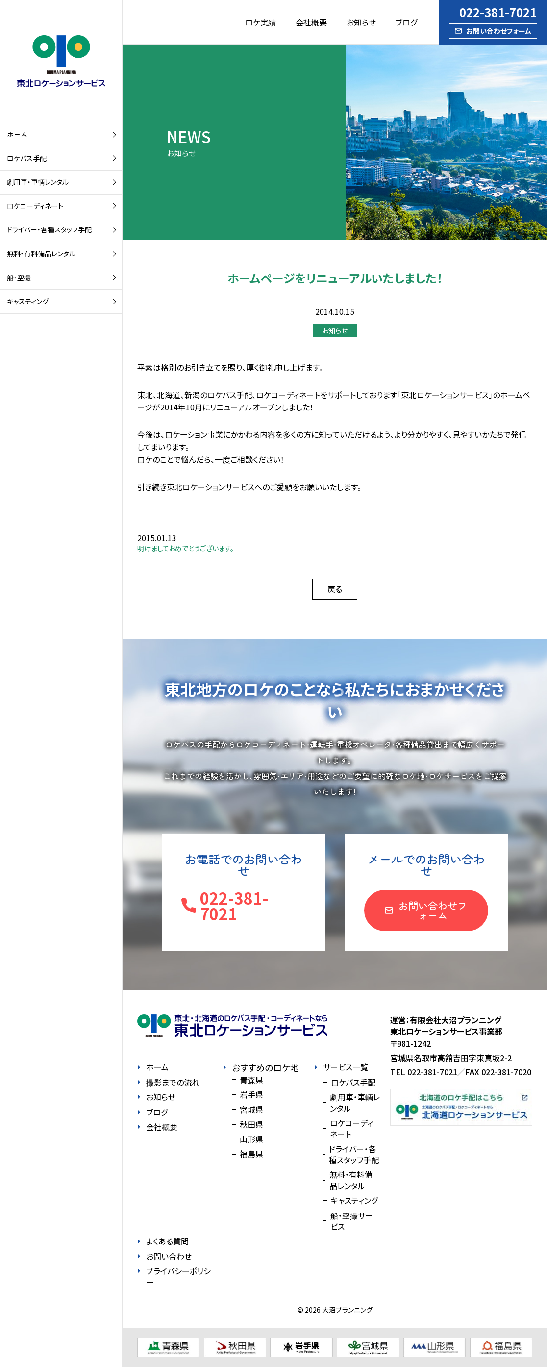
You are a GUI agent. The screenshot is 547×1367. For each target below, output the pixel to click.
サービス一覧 (345, 1067)
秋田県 (251, 1124)
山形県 (251, 1139)
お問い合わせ (169, 1256)
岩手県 (251, 1094)
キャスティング (28, 301)
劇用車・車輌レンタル (38, 182)
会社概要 (311, 22)
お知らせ (361, 22)
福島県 (251, 1153)
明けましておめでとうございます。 (185, 548)
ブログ (406, 22)
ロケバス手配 (27, 158)
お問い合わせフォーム (498, 31)
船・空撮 (19, 277)
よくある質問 (167, 1241)
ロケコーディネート (35, 206)
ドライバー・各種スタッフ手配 (49, 229)
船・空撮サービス (351, 1221)
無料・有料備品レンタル (41, 253)
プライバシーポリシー (178, 1277)
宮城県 (251, 1109)
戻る (334, 589)
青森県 (251, 1079)
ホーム (17, 134)
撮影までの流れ (172, 1082)
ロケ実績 (260, 22)
